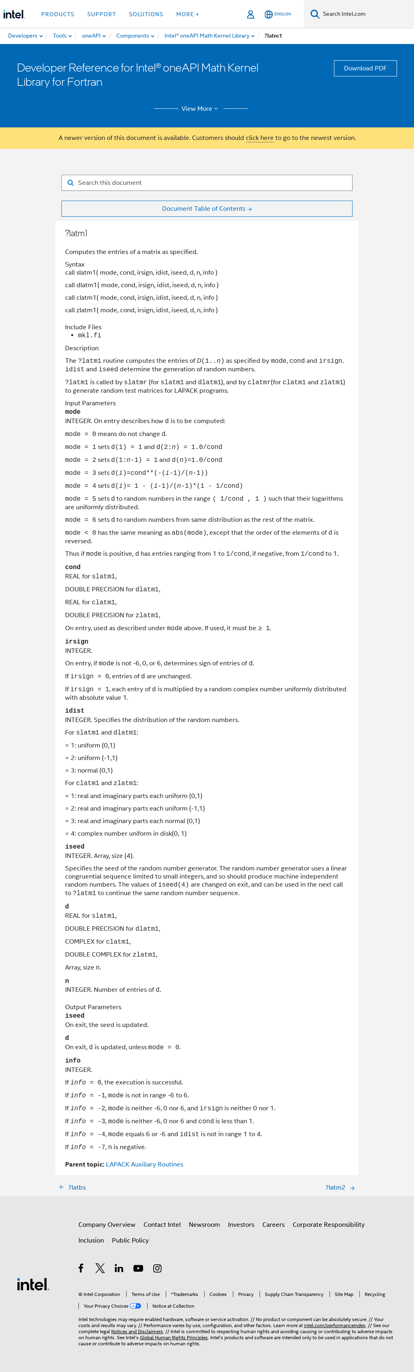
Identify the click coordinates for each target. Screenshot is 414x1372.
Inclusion (91, 1240)
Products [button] (57, 14)
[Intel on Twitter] (100, 1269)
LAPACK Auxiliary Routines (144, 1164)
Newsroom (204, 1225)
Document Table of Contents (203, 209)
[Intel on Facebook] (81, 1269)
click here (260, 138)
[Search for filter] (207, 183)
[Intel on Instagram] (158, 1269)
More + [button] (187, 14)
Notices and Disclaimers (137, 1331)
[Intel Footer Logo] (33, 1284)
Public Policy (130, 1240)
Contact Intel (162, 1225)
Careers (273, 1225)
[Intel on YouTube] (139, 1269)
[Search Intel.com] (367, 14)
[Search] (315, 14)
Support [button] (101, 14)
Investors (241, 1225)
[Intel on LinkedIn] (119, 1269)
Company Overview (106, 1225)
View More (201, 109)
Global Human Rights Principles (174, 1337)
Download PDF (365, 68)
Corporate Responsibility (329, 1225)
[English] (277, 14)
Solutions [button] (146, 14)
